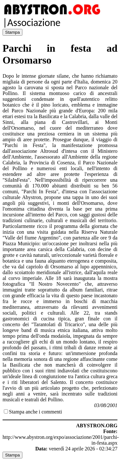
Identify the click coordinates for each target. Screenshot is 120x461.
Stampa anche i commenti (35, 411)
